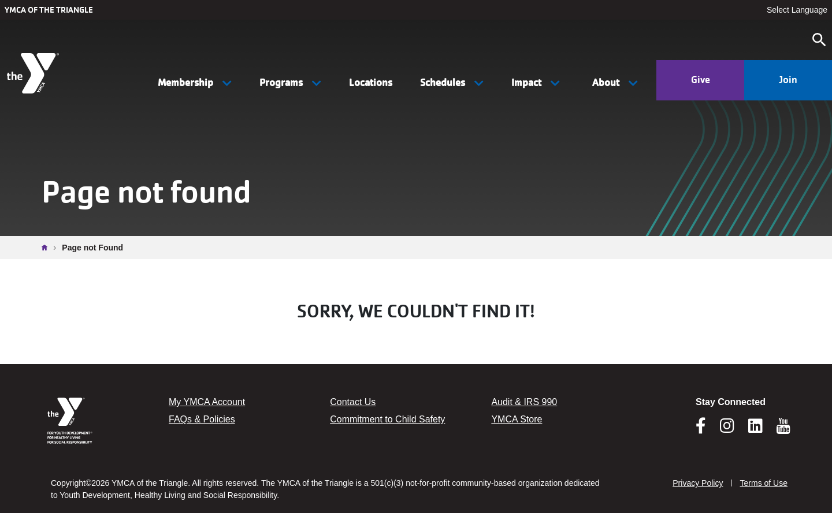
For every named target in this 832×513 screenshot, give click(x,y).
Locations (370, 82)
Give (700, 79)
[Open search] (819, 40)
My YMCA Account (207, 402)
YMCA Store (516, 419)
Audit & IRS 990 (524, 402)
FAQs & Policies (202, 419)
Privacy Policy (698, 483)
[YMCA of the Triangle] (34, 73)
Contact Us (353, 402)
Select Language (797, 9)
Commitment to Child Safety (387, 419)
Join (788, 79)
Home (47, 247)
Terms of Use (764, 483)
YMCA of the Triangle (49, 10)
